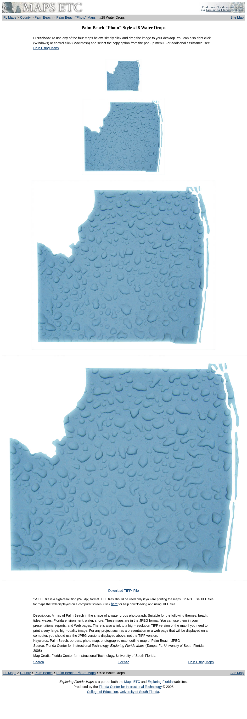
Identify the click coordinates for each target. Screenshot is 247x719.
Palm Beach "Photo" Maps (76, 17)
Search (38, 662)
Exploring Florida (160, 682)
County (25, 17)
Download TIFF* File (123, 591)
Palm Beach (43, 17)
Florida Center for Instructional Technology (130, 687)
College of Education (102, 692)
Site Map (237, 17)
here (114, 604)
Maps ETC (132, 682)
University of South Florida (139, 692)
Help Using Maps (46, 48)
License (123, 662)
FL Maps (9, 17)
